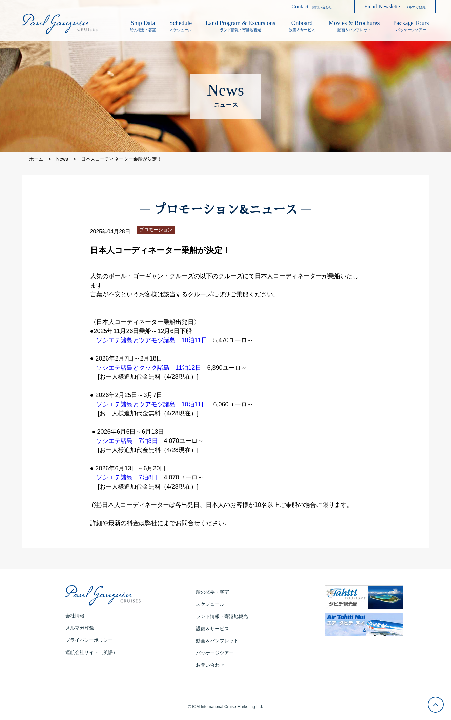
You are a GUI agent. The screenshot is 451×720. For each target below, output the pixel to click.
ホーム (36, 159)
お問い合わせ (210, 665)
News (62, 159)
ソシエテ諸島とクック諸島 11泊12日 (148, 367)
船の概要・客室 (212, 592)
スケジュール (210, 604)
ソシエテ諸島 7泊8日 (127, 440)
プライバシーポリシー (89, 640)
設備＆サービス (212, 628)
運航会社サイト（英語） (91, 652)
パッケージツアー (215, 653)
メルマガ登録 (79, 628)
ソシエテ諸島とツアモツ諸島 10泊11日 (151, 340)
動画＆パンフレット (217, 640)
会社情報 (74, 615)
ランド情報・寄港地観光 (222, 616)
